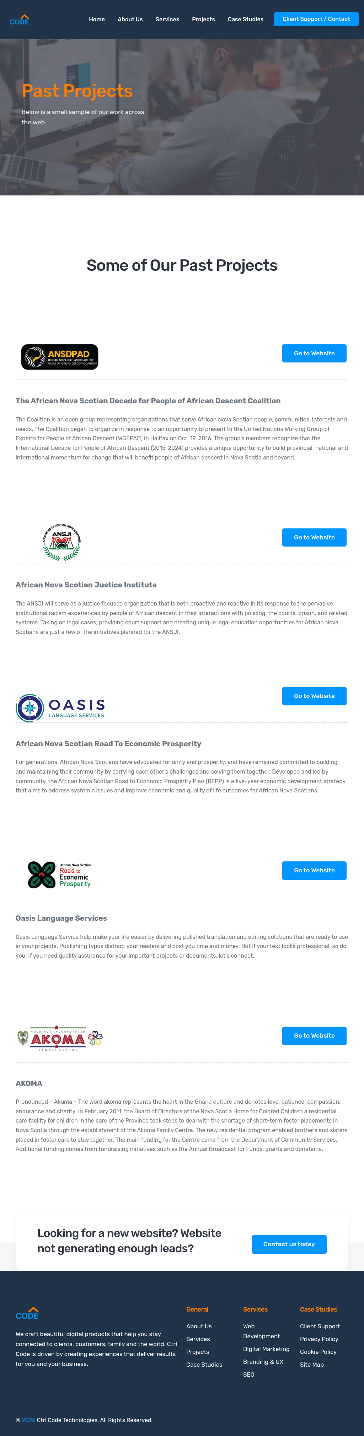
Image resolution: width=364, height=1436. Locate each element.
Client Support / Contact (316, 19)
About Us (130, 19)
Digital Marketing (266, 1348)
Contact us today (289, 1244)
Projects (203, 19)
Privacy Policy (319, 1339)
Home (97, 19)
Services (167, 19)
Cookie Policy (318, 1351)
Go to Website (314, 353)
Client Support (320, 1326)
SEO (249, 1374)
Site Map (312, 1364)
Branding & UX (263, 1361)
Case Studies (245, 19)
